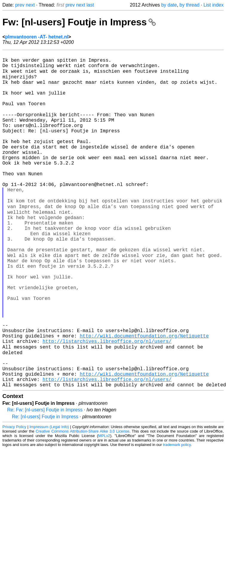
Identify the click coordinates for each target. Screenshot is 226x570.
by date (169, 4)
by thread (189, 4)
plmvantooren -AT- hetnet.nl (36, 36)
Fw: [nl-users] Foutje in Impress (79, 22)
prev (19, 4)
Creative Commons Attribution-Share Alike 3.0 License (83, 502)
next (30, 4)
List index (213, 4)
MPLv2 (104, 507)
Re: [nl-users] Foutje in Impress (45, 487)
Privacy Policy (14, 498)
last (90, 4)
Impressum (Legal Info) (49, 498)
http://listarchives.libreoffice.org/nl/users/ (106, 403)
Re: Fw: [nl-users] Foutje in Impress (45, 481)
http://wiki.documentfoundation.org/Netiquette (144, 397)
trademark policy (177, 516)
